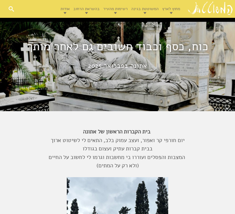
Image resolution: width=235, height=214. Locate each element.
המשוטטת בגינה (145, 9)
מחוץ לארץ (171, 9)
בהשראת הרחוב (86, 9)
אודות (65, 9)
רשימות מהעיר (115, 9)
